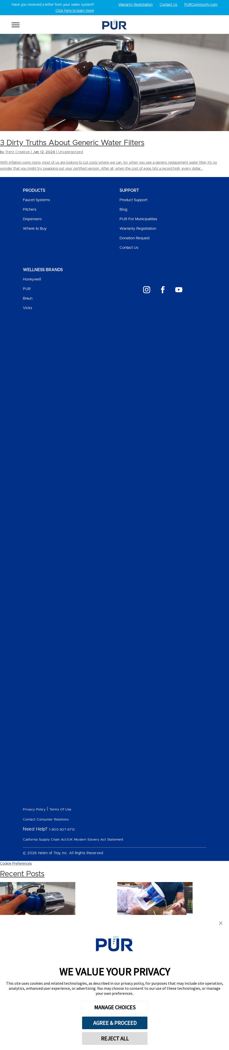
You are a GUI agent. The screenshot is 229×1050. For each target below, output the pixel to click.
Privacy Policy (34, 809)
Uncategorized (70, 152)
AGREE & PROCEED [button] (115, 1022)
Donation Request (135, 238)
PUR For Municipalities (138, 219)
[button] (221, 923)
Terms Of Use (60, 809)
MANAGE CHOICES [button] (115, 1007)
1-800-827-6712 (62, 829)
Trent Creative (17, 152)
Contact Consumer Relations (46, 819)
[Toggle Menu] (16, 24)
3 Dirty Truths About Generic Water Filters (72, 143)
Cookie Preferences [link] (16, 863)
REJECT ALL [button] (115, 1038)
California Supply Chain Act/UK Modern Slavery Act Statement (73, 839)
